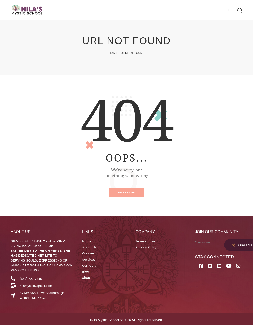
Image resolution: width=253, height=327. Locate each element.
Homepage (126, 193)
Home (113, 54)
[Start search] (239, 11)
